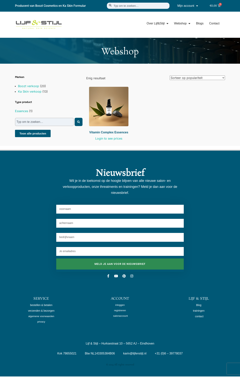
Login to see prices (108, 138)
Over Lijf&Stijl (157, 23)
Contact (214, 23)
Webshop (182, 23)
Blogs (199, 23)
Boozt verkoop (28, 86)
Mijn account (187, 5)
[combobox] (138, 6)
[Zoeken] (78, 122)
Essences (21, 111)
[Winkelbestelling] (197, 78)
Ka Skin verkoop (29, 91)
